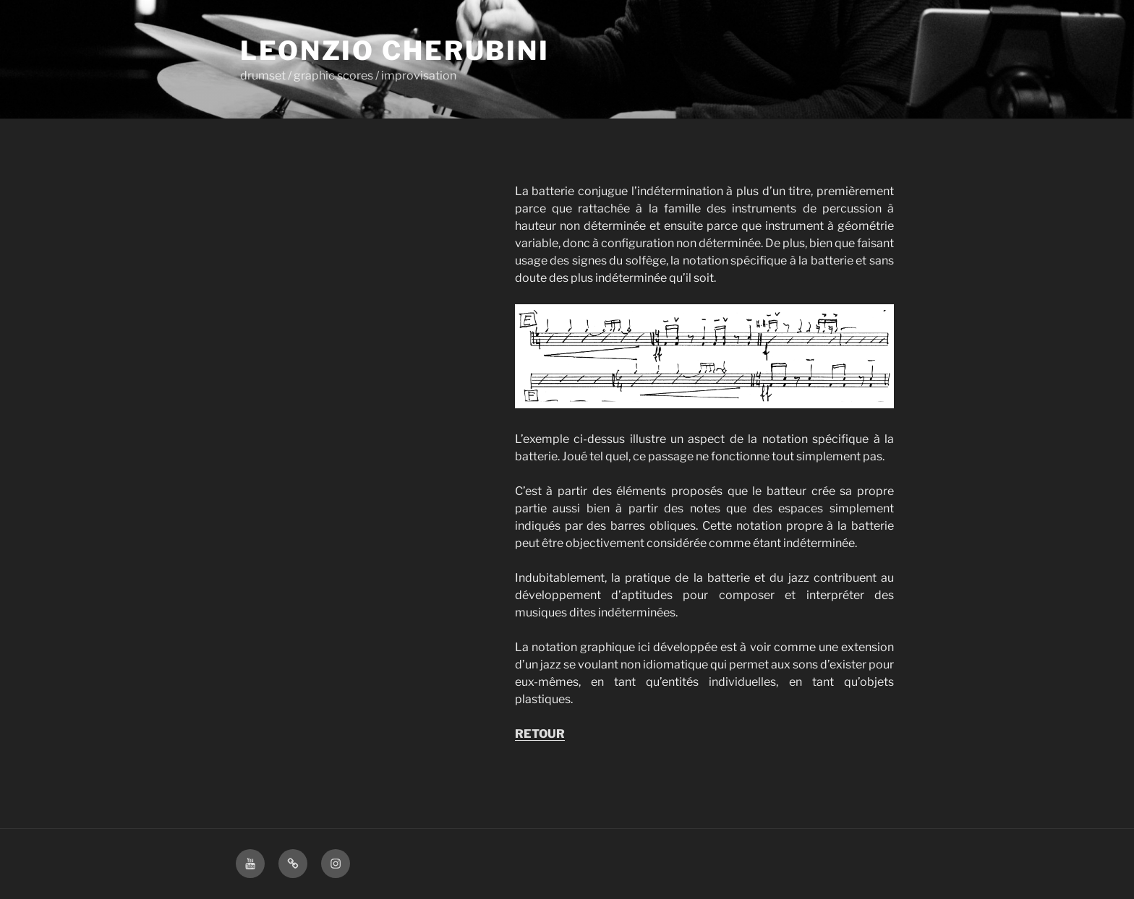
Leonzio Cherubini (395, 50)
